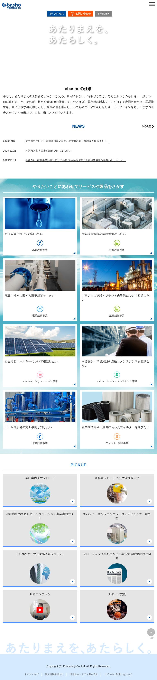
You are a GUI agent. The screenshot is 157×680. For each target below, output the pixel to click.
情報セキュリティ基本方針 (84, 674)
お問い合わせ (81, 14)
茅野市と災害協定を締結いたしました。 (48, 150)
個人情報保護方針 (54, 674)
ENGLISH (103, 13)
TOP (151, 634)
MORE (146, 126)
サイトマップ (32, 674)
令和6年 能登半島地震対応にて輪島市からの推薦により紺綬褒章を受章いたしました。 (76, 160)
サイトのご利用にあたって (118, 674)
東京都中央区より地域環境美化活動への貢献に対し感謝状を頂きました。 (67, 141)
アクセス (57, 14)
